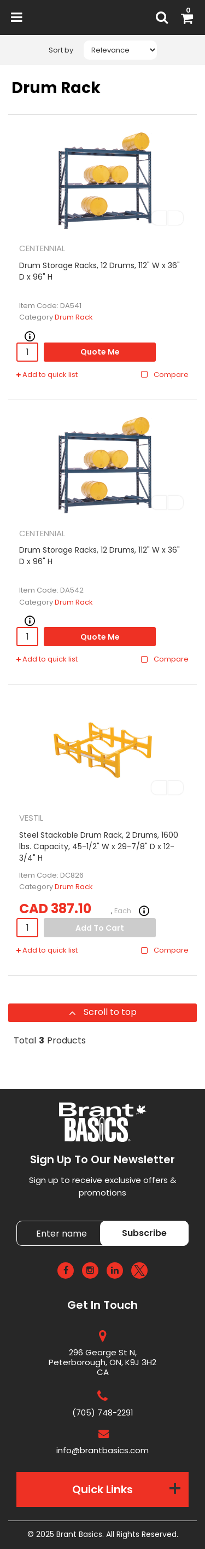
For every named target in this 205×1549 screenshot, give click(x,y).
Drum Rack (74, 317)
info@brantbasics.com (102, 1450)
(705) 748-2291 (102, 1412)
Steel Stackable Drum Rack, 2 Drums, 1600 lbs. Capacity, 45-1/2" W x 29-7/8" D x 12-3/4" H (98, 846)
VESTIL (31, 817)
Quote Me (100, 351)
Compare (164, 375)
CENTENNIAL (42, 248)
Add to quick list (47, 375)
